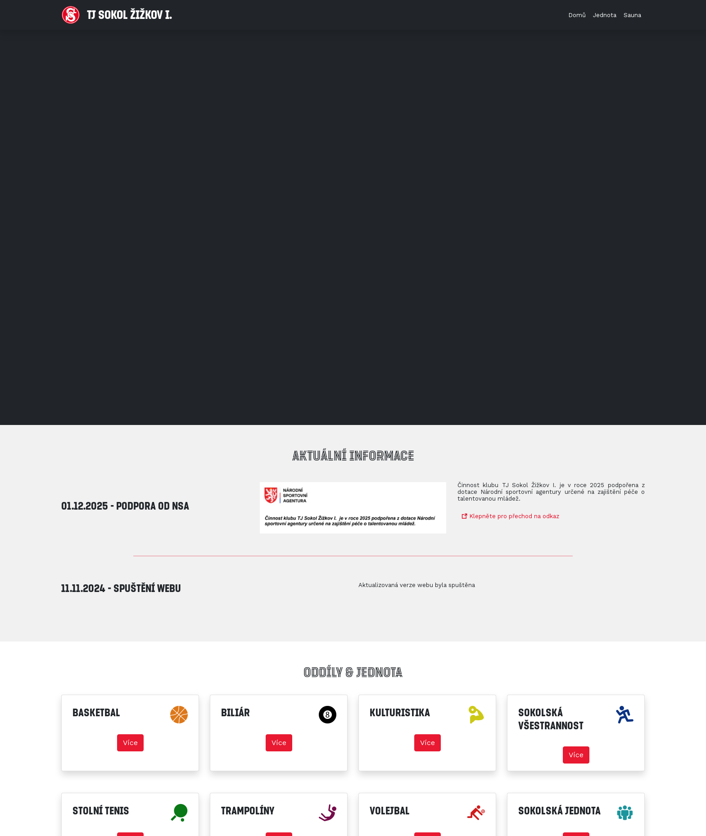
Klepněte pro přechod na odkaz (510, 516)
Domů (577, 15)
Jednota (604, 15)
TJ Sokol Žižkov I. (117, 15)
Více (130, 742)
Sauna (632, 15)
